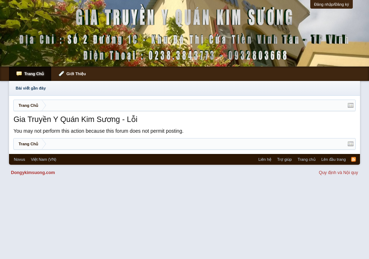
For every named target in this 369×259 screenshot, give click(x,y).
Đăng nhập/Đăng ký (331, 4)
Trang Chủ (34, 74)
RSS (353, 159)
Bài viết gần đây (30, 88)
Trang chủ (307, 159)
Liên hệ (264, 159)
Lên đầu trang (333, 159)
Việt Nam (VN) (44, 159)
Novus (19, 159)
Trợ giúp (284, 159)
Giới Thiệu (76, 74)
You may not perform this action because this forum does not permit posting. (98, 131)
